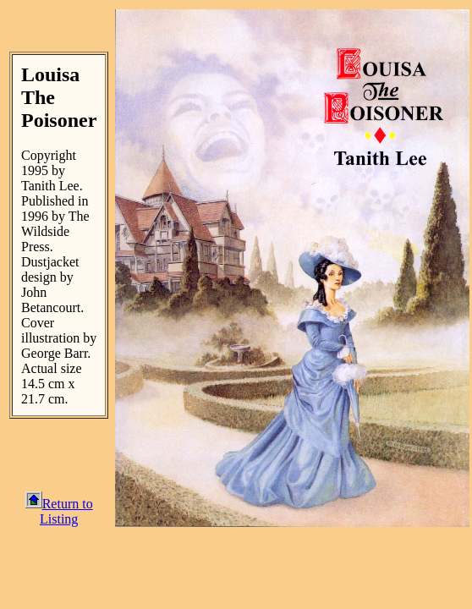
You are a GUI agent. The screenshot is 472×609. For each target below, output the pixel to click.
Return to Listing (59, 511)
